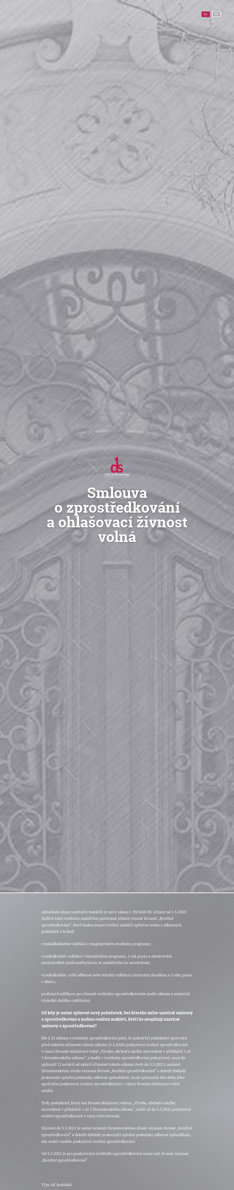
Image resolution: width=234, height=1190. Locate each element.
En (216, 14)
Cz (205, 14)
